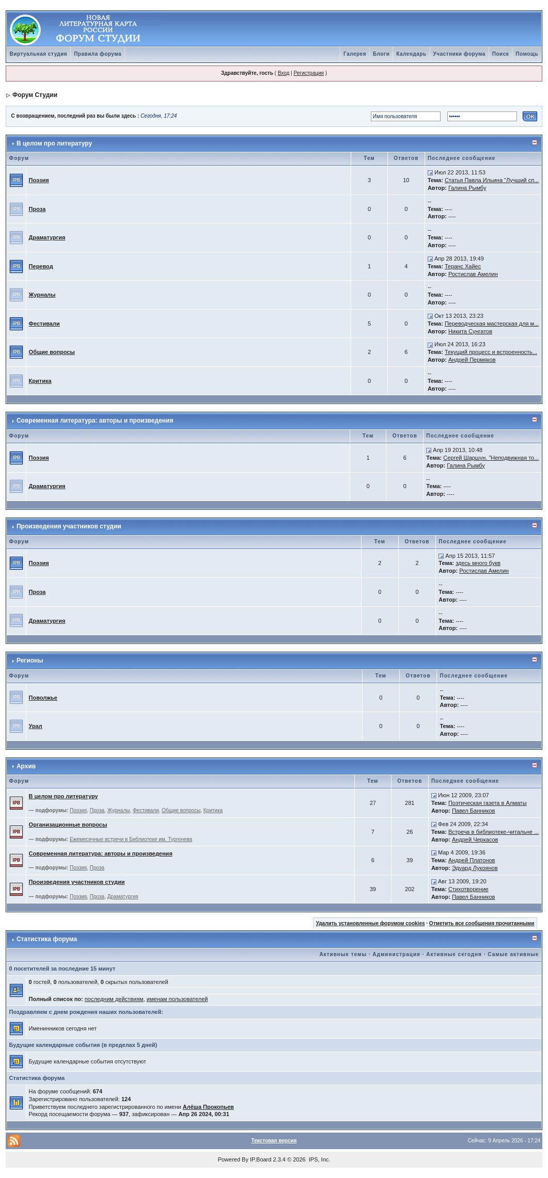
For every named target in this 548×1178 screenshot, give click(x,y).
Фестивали (44, 323)
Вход (284, 73)
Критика (40, 381)
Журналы (42, 295)
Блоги (381, 54)
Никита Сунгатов (470, 331)
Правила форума (97, 54)
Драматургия (47, 237)
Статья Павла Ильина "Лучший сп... (492, 180)
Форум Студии (34, 95)
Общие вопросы (52, 352)
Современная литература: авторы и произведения (95, 420)
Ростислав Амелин (473, 274)
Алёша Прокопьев (208, 1107)
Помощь (526, 54)
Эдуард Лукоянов (475, 868)
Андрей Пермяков (472, 360)
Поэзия (39, 180)
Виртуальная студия (39, 54)
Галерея (354, 54)
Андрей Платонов (471, 860)
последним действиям (114, 999)
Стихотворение (468, 889)
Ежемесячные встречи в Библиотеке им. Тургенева (131, 839)
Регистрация (308, 73)
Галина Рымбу (467, 188)
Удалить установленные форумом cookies (370, 923)
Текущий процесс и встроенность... (491, 352)
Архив (26, 766)
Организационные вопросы (68, 824)
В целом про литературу (54, 143)
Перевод (41, 266)
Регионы (30, 660)
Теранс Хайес (463, 266)
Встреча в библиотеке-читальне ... (493, 832)
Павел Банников (473, 811)
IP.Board (260, 1159)
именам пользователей (177, 999)
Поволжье (43, 698)
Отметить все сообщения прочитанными (482, 923)
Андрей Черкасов (475, 839)
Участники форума (459, 54)
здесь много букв (478, 563)
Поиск (500, 54)
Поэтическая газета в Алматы (487, 803)
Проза (37, 209)
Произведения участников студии (69, 526)
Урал (35, 726)
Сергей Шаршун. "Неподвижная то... (491, 458)
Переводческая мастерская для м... (492, 323)
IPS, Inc (319, 1159)
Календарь (411, 54)
